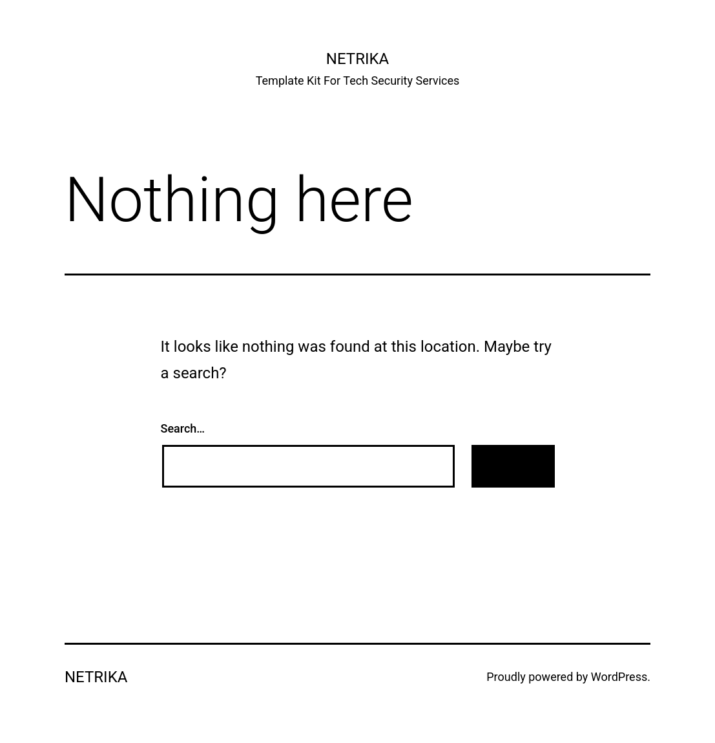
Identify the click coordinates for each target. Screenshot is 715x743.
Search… (183, 428)
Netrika (357, 59)
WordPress (619, 677)
